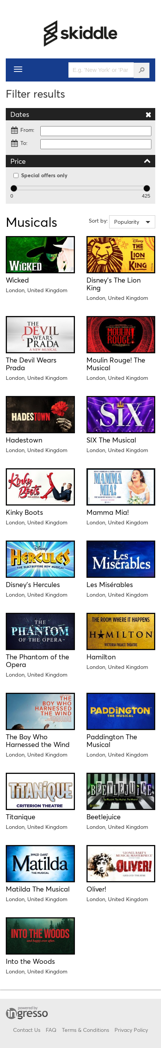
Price (80, 161)
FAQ (51, 1029)
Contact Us (26, 1029)
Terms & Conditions (85, 1029)
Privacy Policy (131, 1029)
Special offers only (40, 175)
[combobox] (132, 221)
